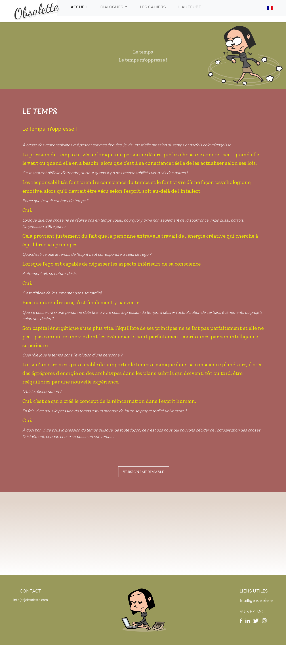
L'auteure (190, 6)
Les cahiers (154, 6)
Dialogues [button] (112, 6)
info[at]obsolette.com (30, 599)
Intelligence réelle (256, 600)
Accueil (80, 6)
